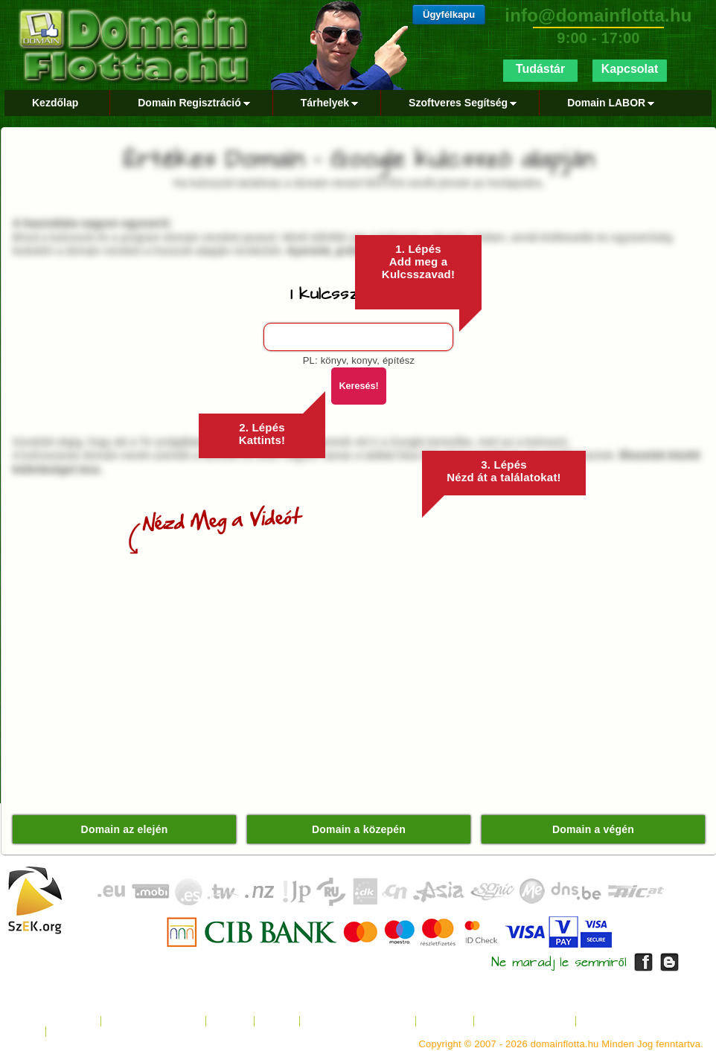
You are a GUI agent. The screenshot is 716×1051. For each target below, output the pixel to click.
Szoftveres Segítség (460, 102)
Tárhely (230, 1021)
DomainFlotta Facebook (643, 962)
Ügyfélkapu (449, 14)
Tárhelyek (327, 102)
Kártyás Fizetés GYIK (630, 1021)
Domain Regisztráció (191, 102)
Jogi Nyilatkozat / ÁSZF (357, 1021)
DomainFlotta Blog (669, 962)
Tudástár (540, 68)
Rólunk (277, 1021)
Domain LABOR (608, 102)
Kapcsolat (629, 68)
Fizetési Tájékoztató (524, 1021)
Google (69, 1032)
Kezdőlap (55, 102)
